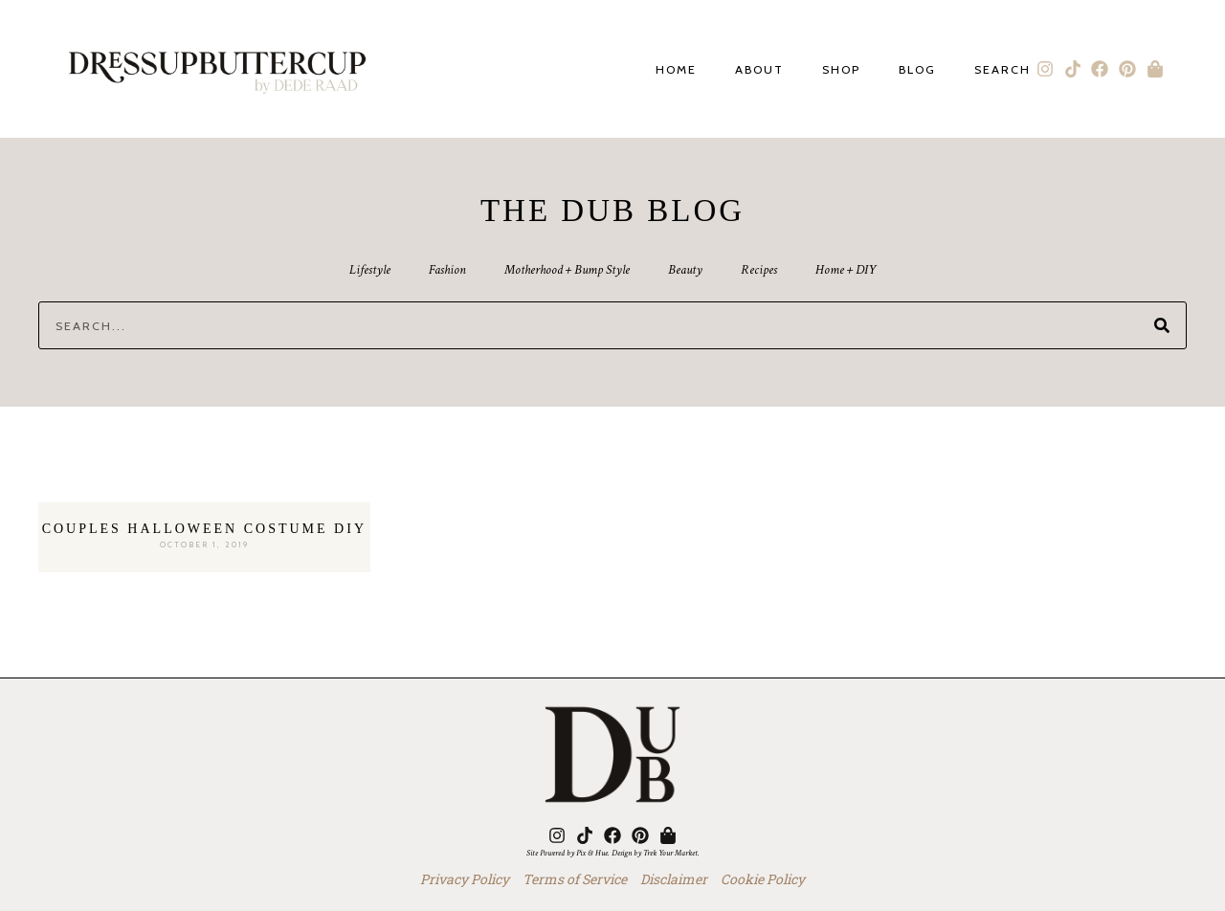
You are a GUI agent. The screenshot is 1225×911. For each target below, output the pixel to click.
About (759, 70)
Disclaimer (673, 879)
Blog (917, 70)
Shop (841, 70)
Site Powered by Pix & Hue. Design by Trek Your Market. (613, 852)
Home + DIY (845, 269)
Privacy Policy (464, 879)
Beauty (685, 269)
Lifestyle (369, 269)
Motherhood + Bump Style (567, 269)
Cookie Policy (763, 879)
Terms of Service (575, 879)
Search (1002, 70)
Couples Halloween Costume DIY (204, 529)
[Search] (1162, 325)
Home (676, 70)
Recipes (759, 269)
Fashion (447, 269)
